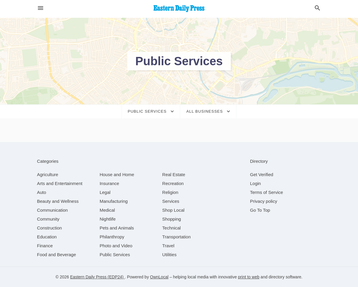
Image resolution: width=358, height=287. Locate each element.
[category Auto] (41, 192)
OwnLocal (159, 277)
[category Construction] (49, 227)
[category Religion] (170, 192)
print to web (248, 277)
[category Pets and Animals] (117, 227)
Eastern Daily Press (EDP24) (97, 277)
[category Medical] (107, 210)
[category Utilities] (169, 254)
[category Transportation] (176, 236)
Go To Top (260, 210)
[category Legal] (105, 192)
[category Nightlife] (108, 218)
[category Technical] (171, 227)
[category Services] (170, 201)
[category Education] (47, 236)
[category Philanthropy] (112, 236)
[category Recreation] (173, 183)
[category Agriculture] (47, 174)
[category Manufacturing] (114, 201)
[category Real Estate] (173, 174)
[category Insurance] (109, 183)
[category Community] (48, 218)
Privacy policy (263, 201)
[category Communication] (52, 210)
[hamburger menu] (40, 8)
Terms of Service (266, 192)
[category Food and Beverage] (56, 254)
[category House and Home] (117, 174)
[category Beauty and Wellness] (58, 201)
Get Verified (261, 174)
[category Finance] (45, 245)
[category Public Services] (115, 254)
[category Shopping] (171, 218)
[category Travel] (168, 245)
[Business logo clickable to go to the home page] (179, 9)
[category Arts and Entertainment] (59, 183)
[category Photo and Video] (116, 245)
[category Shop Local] (173, 210)
